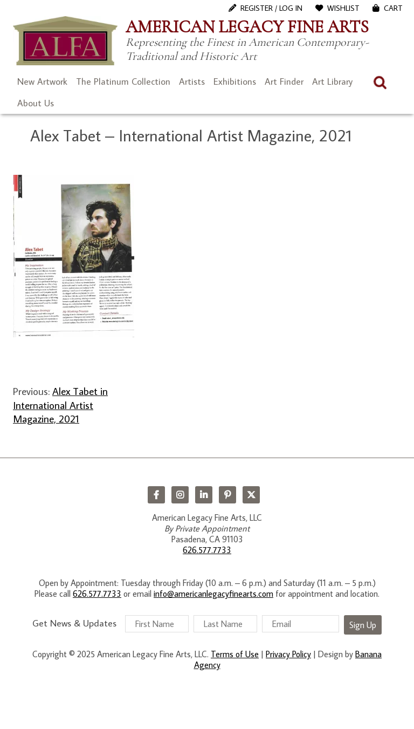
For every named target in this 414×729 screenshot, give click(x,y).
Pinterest (227, 494)
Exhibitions (234, 81)
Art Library (332, 81)
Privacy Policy (288, 654)
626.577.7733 (207, 549)
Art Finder (284, 81)
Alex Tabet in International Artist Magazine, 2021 (60, 404)
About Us (35, 103)
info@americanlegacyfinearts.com (213, 593)
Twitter (251, 494)
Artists (192, 81)
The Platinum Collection (123, 81)
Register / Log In (271, 8)
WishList (343, 8)
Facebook (156, 494)
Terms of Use (235, 654)
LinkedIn (203, 494)
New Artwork (42, 81)
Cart (393, 8)
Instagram (180, 494)
